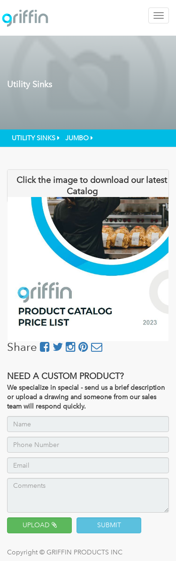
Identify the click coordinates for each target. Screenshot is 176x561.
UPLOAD (40, 525)
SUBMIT (109, 525)
